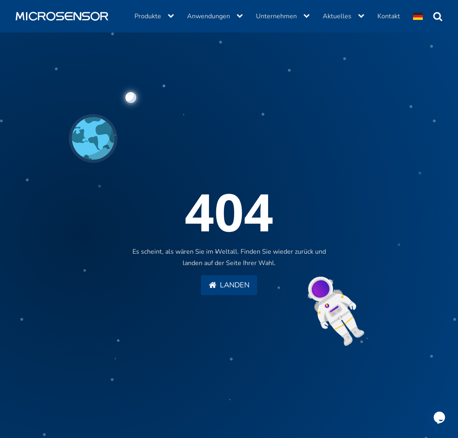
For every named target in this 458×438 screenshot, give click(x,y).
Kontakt (388, 16)
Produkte (147, 16)
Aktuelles (337, 16)
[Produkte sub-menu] (172, 16)
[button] (229, 285)
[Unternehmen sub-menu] (308, 16)
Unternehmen (276, 16)
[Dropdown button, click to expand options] (418, 16)
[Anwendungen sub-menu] (241, 16)
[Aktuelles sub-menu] (363, 16)
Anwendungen (208, 16)
